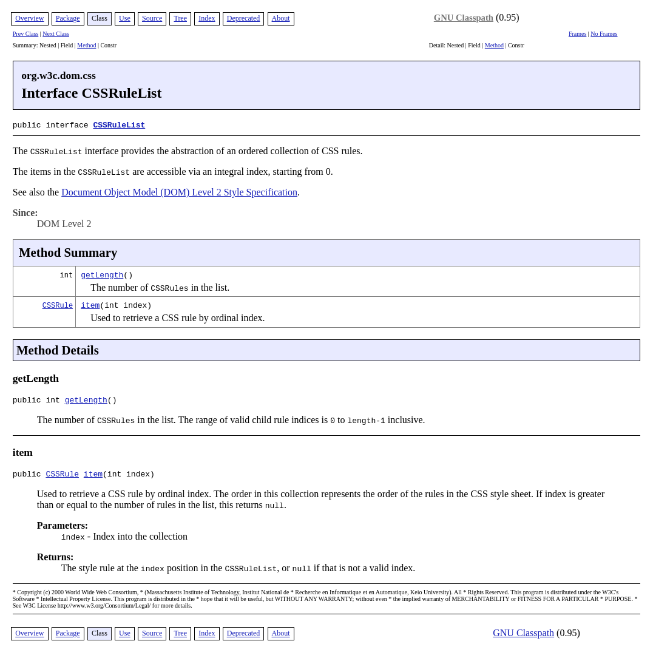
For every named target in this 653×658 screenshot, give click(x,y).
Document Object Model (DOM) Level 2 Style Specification (179, 191)
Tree (180, 18)
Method (86, 45)
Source (152, 18)
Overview (29, 18)
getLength (102, 273)
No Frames (603, 33)
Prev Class (26, 33)
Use (124, 18)
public (29, 475)
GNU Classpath (463, 17)
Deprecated (243, 18)
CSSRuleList (119, 124)
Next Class (55, 33)
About (281, 18)
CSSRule (57, 304)
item (90, 303)
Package (68, 18)
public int (39, 400)
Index (206, 18)
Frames (577, 33)
